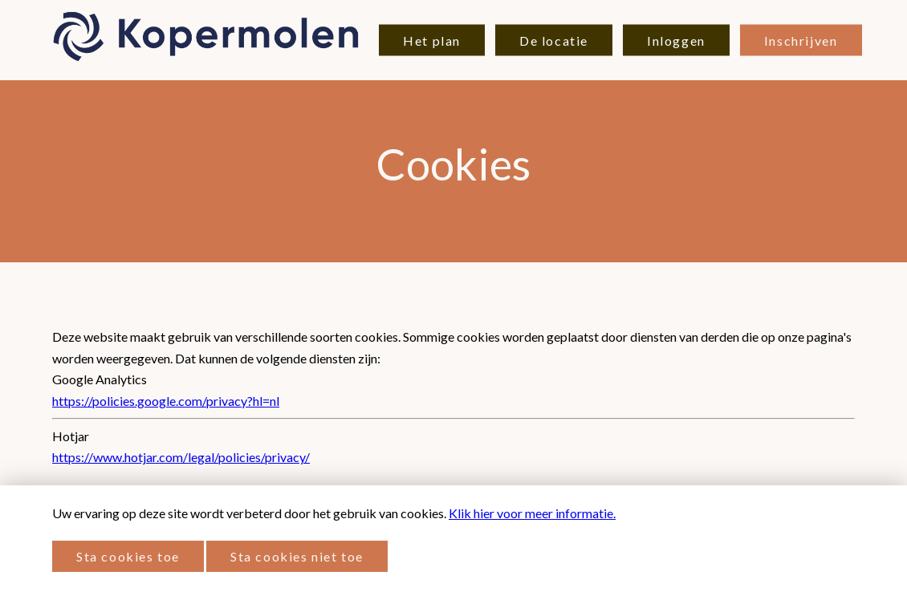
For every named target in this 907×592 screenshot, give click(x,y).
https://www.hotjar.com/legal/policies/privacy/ (181, 456)
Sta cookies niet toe (297, 556)
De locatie (553, 40)
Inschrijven (801, 40)
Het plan (432, 40)
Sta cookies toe (128, 556)
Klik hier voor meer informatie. (532, 513)
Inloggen (676, 40)
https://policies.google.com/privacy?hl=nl (165, 400)
